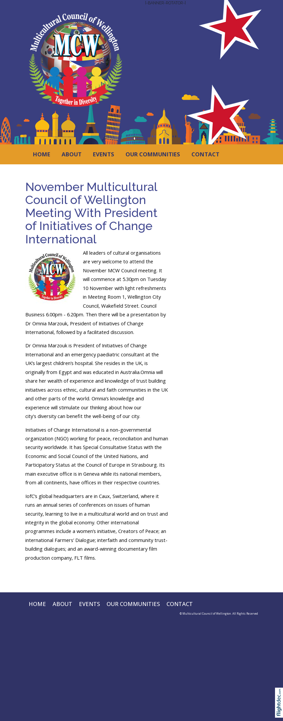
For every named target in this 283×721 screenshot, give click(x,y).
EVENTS (103, 154)
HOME (41, 154)
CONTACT (205, 154)
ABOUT (72, 154)
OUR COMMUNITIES (153, 154)
